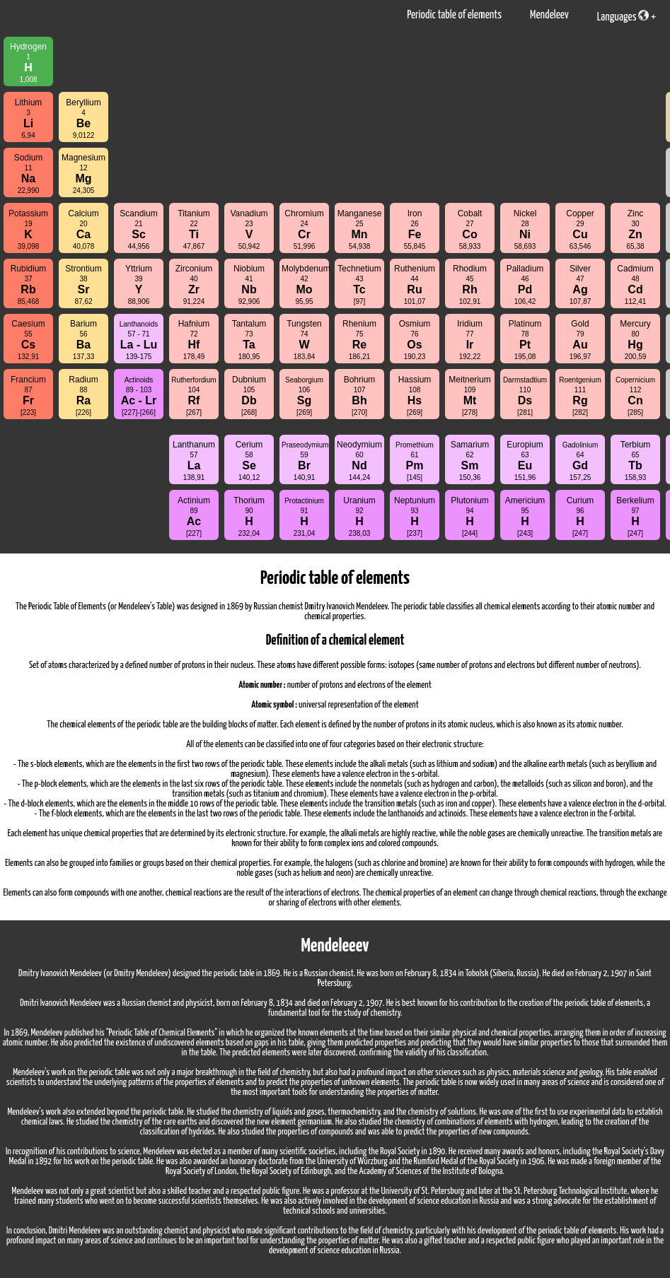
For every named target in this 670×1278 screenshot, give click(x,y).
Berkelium (635, 516)
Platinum (525, 339)
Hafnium (194, 339)
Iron (415, 229)
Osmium (415, 339)
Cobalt (470, 229)
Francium (28, 395)
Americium (525, 516)
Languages (623, 16)
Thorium (249, 516)
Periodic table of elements (454, 15)
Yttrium (138, 284)
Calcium (83, 229)
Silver (580, 284)
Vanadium (248, 229)
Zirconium (194, 284)
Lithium (28, 118)
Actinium (194, 516)
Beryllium (83, 118)
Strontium (83, 284)
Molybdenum (305, 284)
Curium (580, 516)
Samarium (470, 460)
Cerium (249, 460)
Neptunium (414, 516)
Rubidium (29, 284)
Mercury (635, 339)
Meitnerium (469, 395)
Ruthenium (414, 284)
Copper (580, 229)
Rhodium (470, 284)
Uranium (359, 516)
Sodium (28, 173)
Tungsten (304, 339)
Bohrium (360, 395)
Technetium (359, 284)
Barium (83, 339)
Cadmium (635, 284)
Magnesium (83, 173)
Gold (580, 339)
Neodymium (359, 460)
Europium (525, 460)
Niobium (249, 284)
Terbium (635, 460)
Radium (83, 395)
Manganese (359, 229)
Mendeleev (549, 15)
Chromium (303, 229)
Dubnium (249, 395)
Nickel (525, 229)
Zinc (635, 229)
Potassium (28, 229)
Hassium (415, 395)
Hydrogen (28, 62)
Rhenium (359, 339)
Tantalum (249, 339)
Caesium (28, 339)
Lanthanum (194, 460)
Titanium (194, 229)
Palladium (525, 284)
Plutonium (469, 516)
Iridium (470, 339)
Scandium (138, 229)
